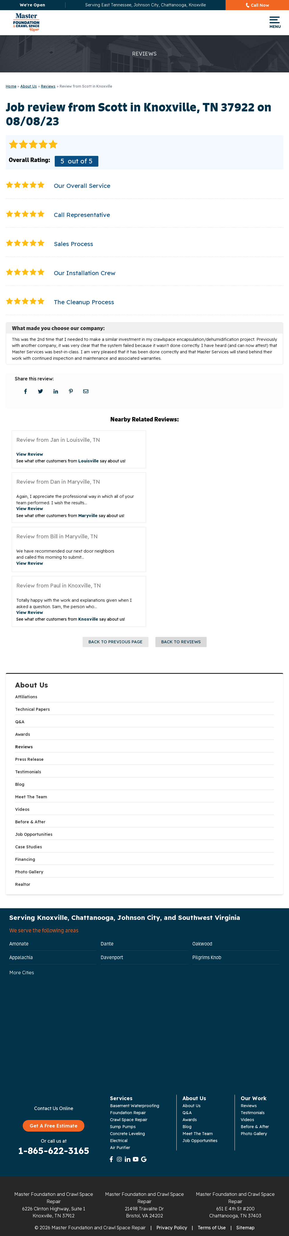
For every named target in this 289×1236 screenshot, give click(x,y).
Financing (25, 859)
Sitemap (245, 1227)
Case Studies (28, 846)
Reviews (24, 746)
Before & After (30, 821)
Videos (22, 809)
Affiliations (26, 696)
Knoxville (88, 619)
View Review (29, 454)
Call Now (260, 5)
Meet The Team (31, 796)
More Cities (21, 972)
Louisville (88, 461)
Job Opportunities (33, 834)
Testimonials (28, 771)
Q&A (19, 721)
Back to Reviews (181, 641)
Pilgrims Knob (206, 957)
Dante (107, 944)
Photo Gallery (29, 872)
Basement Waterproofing (134, 1105)
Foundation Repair (128, 1112)
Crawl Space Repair (128, 1119)
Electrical (118, 1140)
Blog (19, 784)
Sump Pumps (123, 1126)
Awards (22, 734)
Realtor (22, 884)
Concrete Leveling (127, 1133)
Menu (275, 23)
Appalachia (21, 957)
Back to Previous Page (115, 641)
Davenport (112, 957)
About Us (31, 685)
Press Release (29, 759)
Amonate (19, 944)
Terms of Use (212, 1227)
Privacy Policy (171, 1227)
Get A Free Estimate (53, 1126)
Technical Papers (32, 709)
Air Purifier (120, 1147)
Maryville (87, 515)
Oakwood (202, 944)
